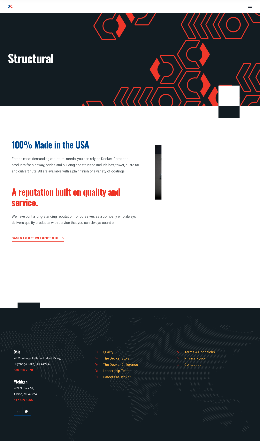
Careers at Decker (117, 377)
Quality (108, 352)
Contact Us (193, 364)
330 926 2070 (23, 370)
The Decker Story (116, 358)
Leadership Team (116, 371)
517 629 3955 (23, 400)
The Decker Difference (120, 364)
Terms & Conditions (199, 352)
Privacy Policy (195, 358)
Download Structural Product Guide (38, 238)
